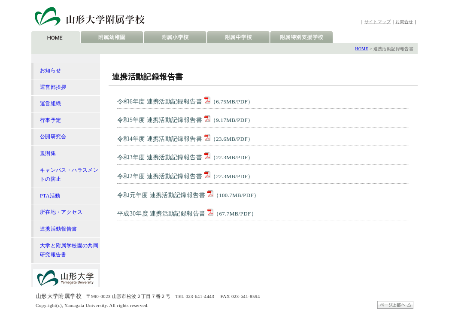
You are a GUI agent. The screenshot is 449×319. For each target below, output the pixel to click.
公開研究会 (53, 137)
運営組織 (50, 103)
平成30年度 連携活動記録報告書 (187, 213)
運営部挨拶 (53, 87)
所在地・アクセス (61, 212)
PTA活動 (50, 196)
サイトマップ (377, 21)
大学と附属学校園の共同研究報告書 (69, 250)
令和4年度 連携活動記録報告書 (185, 139)
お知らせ (50, 70)
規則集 (48, 153)
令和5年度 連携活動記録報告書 (185, 120)
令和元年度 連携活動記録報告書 (188, 195)
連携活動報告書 (58, 229)
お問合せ (404, 21)
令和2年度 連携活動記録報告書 (185, 176)
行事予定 (50, 120)
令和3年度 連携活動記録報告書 (185, 157)
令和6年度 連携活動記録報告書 (185, 101)
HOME (361, 48)
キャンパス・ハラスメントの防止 (69, 174)
